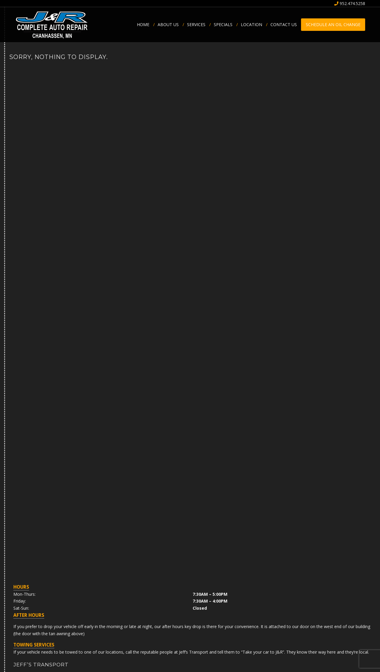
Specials (225, 24)
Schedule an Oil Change (333, 24)
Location (253, 24)
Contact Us (283, 24)
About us (170, 24)
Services (198, 24)
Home (145, 24)
